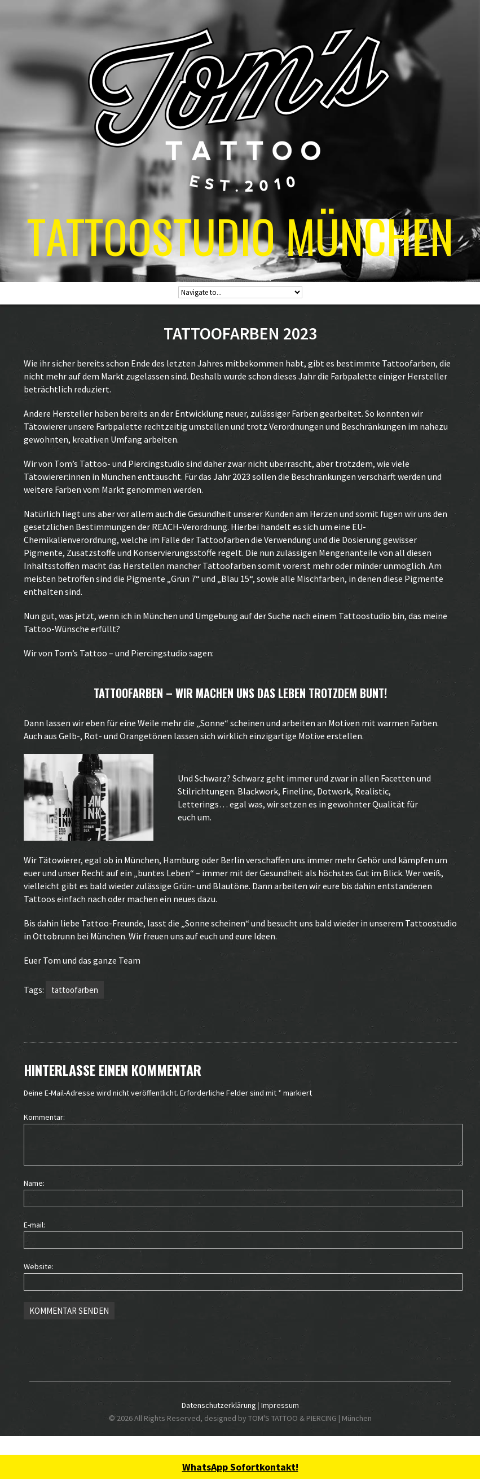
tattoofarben (74, 989)
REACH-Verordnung (189, 526)
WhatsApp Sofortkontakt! (240, 1466)
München (160, 615)
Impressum (280, 1405)
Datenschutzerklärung (219, 1405)
